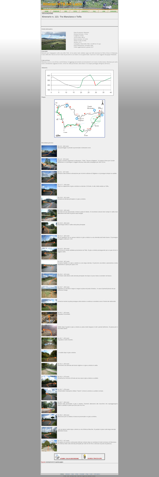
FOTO (75, 11)
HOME (46, 11)
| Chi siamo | (97, 474)
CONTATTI (85, 11)
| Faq (87, 474)
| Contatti (82, 474)
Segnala (43, 462)
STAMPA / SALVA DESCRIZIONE (69, 458)
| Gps (72, 474)
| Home (62, 474)
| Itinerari (67, 474)
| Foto (76, 474)
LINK (103, 11)
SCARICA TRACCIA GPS (94, 458)
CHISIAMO (113, 11)
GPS (65, 11)
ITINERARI (56, 11)
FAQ (94, 11)
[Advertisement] (79, 23)
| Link (91, 474)
